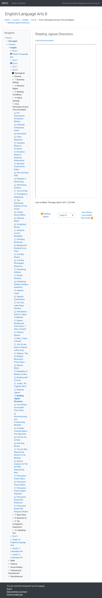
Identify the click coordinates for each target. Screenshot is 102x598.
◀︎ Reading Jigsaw (46, 215)
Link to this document (44, 40)
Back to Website (18, 3)
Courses (16, 20)
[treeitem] (16, 37)
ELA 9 (15, 536)
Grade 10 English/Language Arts (18, 542)
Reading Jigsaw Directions (18, 23)
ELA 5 (15, 60)
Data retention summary (17, 592)
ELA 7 (15, 66)
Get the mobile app (15, 594)
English (25, 20)
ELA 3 (15, 51)
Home (7, 20)
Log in (96, 3)
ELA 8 (33, 20)
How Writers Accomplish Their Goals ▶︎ (87, 215)
